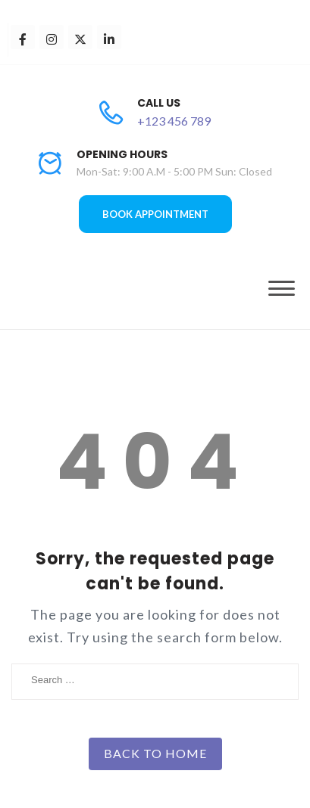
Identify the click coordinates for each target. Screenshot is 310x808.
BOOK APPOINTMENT (155, 214)
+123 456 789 (174, 120)
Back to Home (155, 753)
